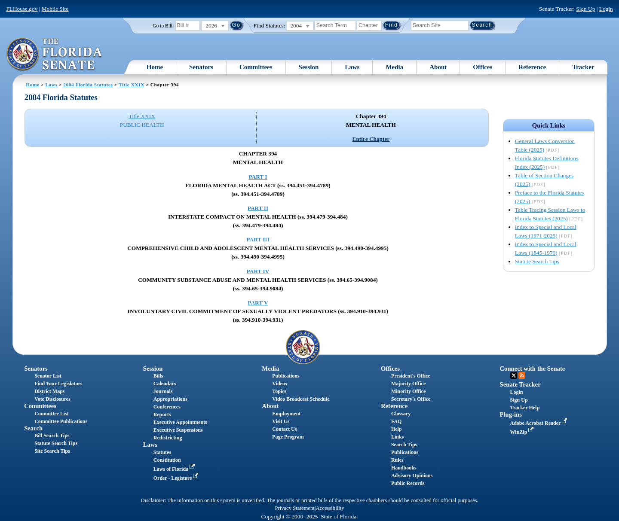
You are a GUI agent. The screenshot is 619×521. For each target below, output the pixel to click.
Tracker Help (525, 408)
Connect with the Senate (532, 368)
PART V (258, 302)
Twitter (513, 375)
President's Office (410, 376)
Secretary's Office (410, 399)
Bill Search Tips (51, 436)
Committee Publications (60, 421)
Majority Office (408, 384)
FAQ (396, 421)
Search (33, 428)
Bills (158, 376)
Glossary (401, 414)
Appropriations (170, 399)
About (438, 67)
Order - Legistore (176, 478)
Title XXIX (131, 84)
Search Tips (404, 445)
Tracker (583, 67)
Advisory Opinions (411, 475)
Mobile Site (55, 9)
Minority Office (408, 391)
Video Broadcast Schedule (300, 399)
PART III (257, 239)
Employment (286, 414)
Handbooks (404, 468)
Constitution (167, 460)
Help (396, 429)
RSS (521, 375)
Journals (163, 391)
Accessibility (330, 508)
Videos (279, 384)
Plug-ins (511, 414)
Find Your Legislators (58, 384)
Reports (162, 414)
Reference (532, 67)
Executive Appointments (180, 422)
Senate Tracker (520, 384)
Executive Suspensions (178, 430)
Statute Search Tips (537, 261)
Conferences (167, 407)
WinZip (523, 432)
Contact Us (284, 429)
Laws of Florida (174, 469)
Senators (201, 67)
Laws (352, 67)
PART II (258, 208)
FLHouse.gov (21, 9)
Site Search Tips (52, 451)
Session (309, 67)
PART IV (258, 271)
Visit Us (280, 421)
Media (394, 67)
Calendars (164, 384)
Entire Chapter (371, 139)
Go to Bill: (163, 25)
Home (155, 67)
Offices (482, 67)
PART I (257, 177)
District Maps (49, 391)
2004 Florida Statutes (88, 84)
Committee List (51, 414)
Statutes (162, 452)
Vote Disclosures (52, 399)
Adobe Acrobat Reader (539, 423)
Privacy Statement (294, 508)
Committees (256, 67)
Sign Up (585, 9)
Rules (397, 460)
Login (606, 9)
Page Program (287, 437)
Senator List (47, 376)
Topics (279, 391)
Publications (285, 376)
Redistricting (167, 438)
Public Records (408, 483)
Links (397, 437)
